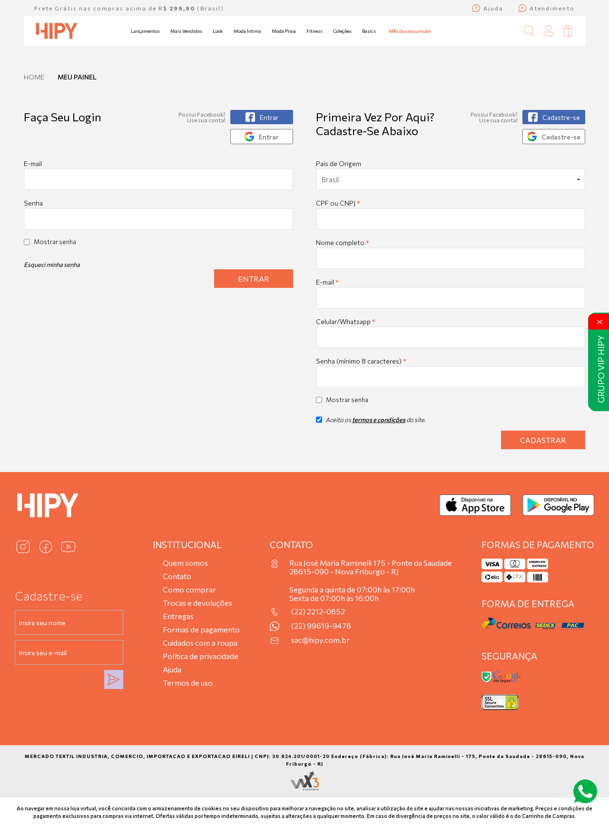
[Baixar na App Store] (475, 505)
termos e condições (378, 419)
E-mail (158, 174)
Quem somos (185, 562)
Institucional (187, 544)
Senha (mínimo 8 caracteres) (361, 361)
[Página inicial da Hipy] (56, 30)
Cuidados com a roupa (200, 642)
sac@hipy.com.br (320, 640)
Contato (177, 576)
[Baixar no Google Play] (558, 505)
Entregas (178, 615)
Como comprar (189, 589)
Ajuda (172, 669)
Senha (33, 203)
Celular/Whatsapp (345, 321)
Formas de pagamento (201, 629)
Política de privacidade (200, 655)
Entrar (253, 278)
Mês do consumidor (410, 31)
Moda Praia (284, 31)
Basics (369, 31)
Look (218, 31)
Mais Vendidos (186, 31)
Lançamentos (145, 31)
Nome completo (342, 242)
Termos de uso (188, 682)
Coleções (342, 31)
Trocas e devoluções (197, 602)
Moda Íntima (247, 31)
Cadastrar (543, 439)
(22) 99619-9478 (321, 625)
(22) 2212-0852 (318, 611)
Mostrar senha (55, 242)
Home (34, 77)
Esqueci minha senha (52, 264)
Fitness (314, 31)
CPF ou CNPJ (338, 203)
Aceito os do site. (371, 423)
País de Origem (338, 163)
